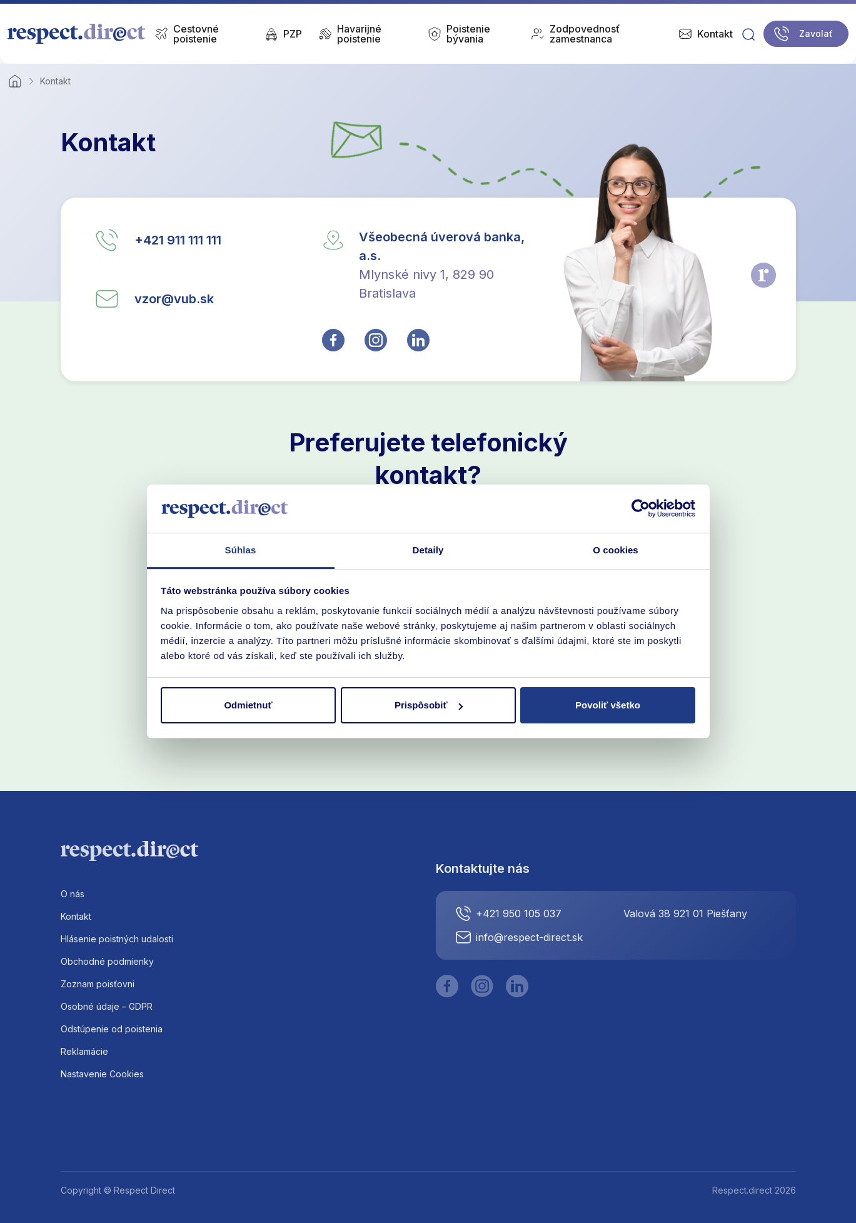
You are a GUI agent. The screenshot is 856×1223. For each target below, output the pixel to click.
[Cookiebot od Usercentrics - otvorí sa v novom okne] (640, 509)
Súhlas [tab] (240, 550)
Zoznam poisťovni (97, 984)
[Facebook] (447, 986)
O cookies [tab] (615, 550)
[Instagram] (482, 986)
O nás (72, 893)
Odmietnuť (248, 705)
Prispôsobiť (429, 705)
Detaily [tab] (428, 550)
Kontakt (76, 916)
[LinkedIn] (517, 986)
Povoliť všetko (607, 705)
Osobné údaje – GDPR (107, 1006)
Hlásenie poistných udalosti (117, 939)
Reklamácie (84, 1051)
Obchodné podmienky (107, 961)
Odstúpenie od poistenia (112, 1029)
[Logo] (77, 34)
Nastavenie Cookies (102, 1074)
